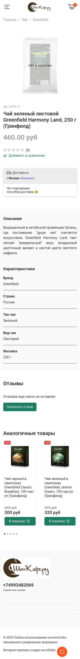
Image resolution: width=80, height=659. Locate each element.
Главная (9, 20)
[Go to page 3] (10, 533)
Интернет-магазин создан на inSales (29, 650)
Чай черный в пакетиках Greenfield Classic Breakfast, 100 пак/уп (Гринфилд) (19, 487)
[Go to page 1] (4, 533)
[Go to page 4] (13, 533)
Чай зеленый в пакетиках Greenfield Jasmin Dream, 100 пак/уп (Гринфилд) (58, 487)
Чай (24, 20)
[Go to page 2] (7, 533)
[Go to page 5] (16, 533)
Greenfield (40, 20)
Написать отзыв (20, 407)
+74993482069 (18, 585)
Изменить (28, 178)
